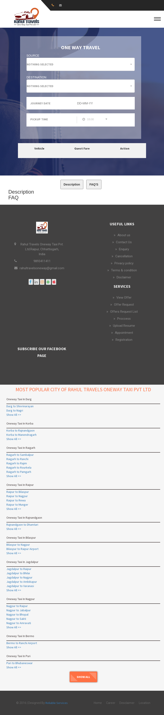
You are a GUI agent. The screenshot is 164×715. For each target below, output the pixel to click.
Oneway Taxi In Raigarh (20, 448)
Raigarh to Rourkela (18, 467)
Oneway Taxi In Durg (19, 399)
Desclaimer (127, 703)
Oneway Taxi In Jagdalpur (22, 562)
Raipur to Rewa (16, 500)
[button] (80, 64)
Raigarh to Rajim (16, 463)
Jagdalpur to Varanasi (20, 586)
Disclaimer (124, 277)
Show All (83, 677)
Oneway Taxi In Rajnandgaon (24, 517)
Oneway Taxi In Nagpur (20, 599)
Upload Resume (124, 326)
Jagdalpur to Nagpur (19, 577)
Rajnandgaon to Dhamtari (22, 525)
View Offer (124, 297)
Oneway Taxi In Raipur (20, 485)
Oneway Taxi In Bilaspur (21, 537)
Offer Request (124, 304)
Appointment (124, 333)
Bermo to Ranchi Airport (21, 643)
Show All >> (13, 415)
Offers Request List (124, 312)
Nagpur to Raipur (17, 606)
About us (123, 235)
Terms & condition (124, 270)
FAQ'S (93, 184)
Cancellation (124, 256)
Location (144, 703)
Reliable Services (56, 703)
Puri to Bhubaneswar (19, 663)
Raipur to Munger (17, 504)
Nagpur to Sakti (16, 619)
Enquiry (124, 249)
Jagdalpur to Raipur (18, 569)
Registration (124, 340)
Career (110, 703)
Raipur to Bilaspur (17, 492)
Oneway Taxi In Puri (18, 656)
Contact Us (124, 242)
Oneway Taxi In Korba (19, 423)
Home (98, 703)
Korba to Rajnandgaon (20, 430)
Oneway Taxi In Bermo (20, 636)
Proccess (124, 319)
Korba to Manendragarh (21, 435)
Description (72, 184)
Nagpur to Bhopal (17, 614)
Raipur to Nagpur (17, 496)
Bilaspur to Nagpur (18, 545)
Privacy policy (123, 263)
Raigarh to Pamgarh (18, 472)
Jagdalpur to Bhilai (18, 573)
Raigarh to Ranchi (17, 459)
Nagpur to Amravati (18, 623)
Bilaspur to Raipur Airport (22, 549)
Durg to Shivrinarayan (20, 406)
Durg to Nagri (14, 410)
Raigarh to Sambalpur (20, 455)
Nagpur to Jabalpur (18, 610)
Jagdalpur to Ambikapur (21, 582)
